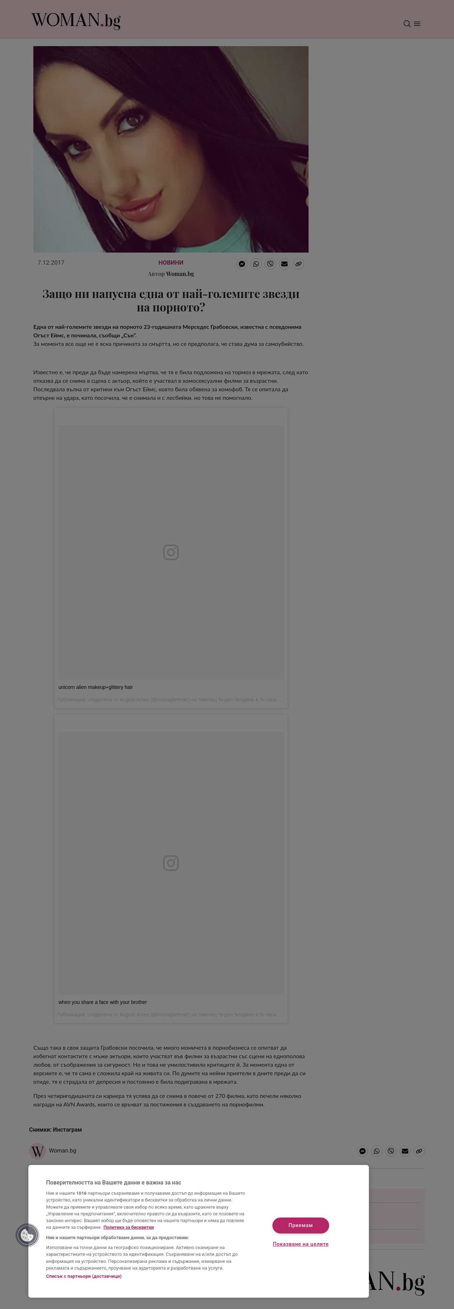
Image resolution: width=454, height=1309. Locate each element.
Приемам (301, 1225)
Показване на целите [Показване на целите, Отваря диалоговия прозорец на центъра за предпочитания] (300, 1245)
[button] (27, 1235)
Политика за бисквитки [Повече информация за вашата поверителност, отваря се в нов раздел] (129, 1227)
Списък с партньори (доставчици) (84, 1276)
